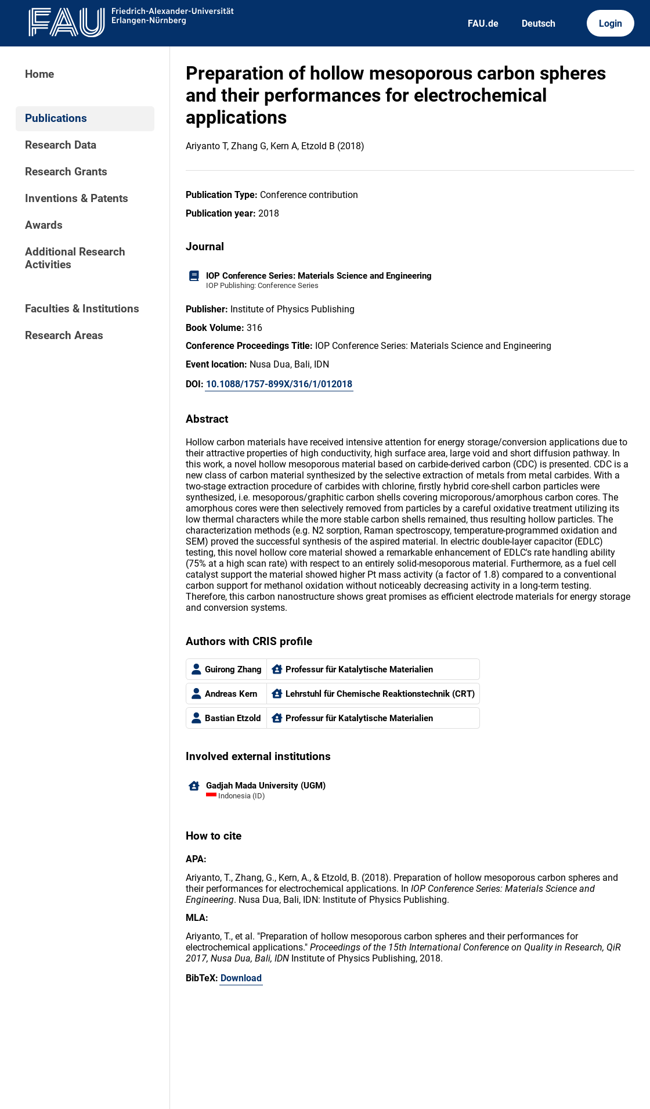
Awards (44, 225)
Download (241, 978)
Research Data (60, 145)
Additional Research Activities (75, 258)
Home (39, 74)
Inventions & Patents (76, 198)
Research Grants (66, 171)
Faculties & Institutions (82, 309)
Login (610, 23)
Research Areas (64, 335)
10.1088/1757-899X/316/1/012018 (279, 384)
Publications (56, 118)
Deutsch (538, 23)
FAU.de (483, 23)
